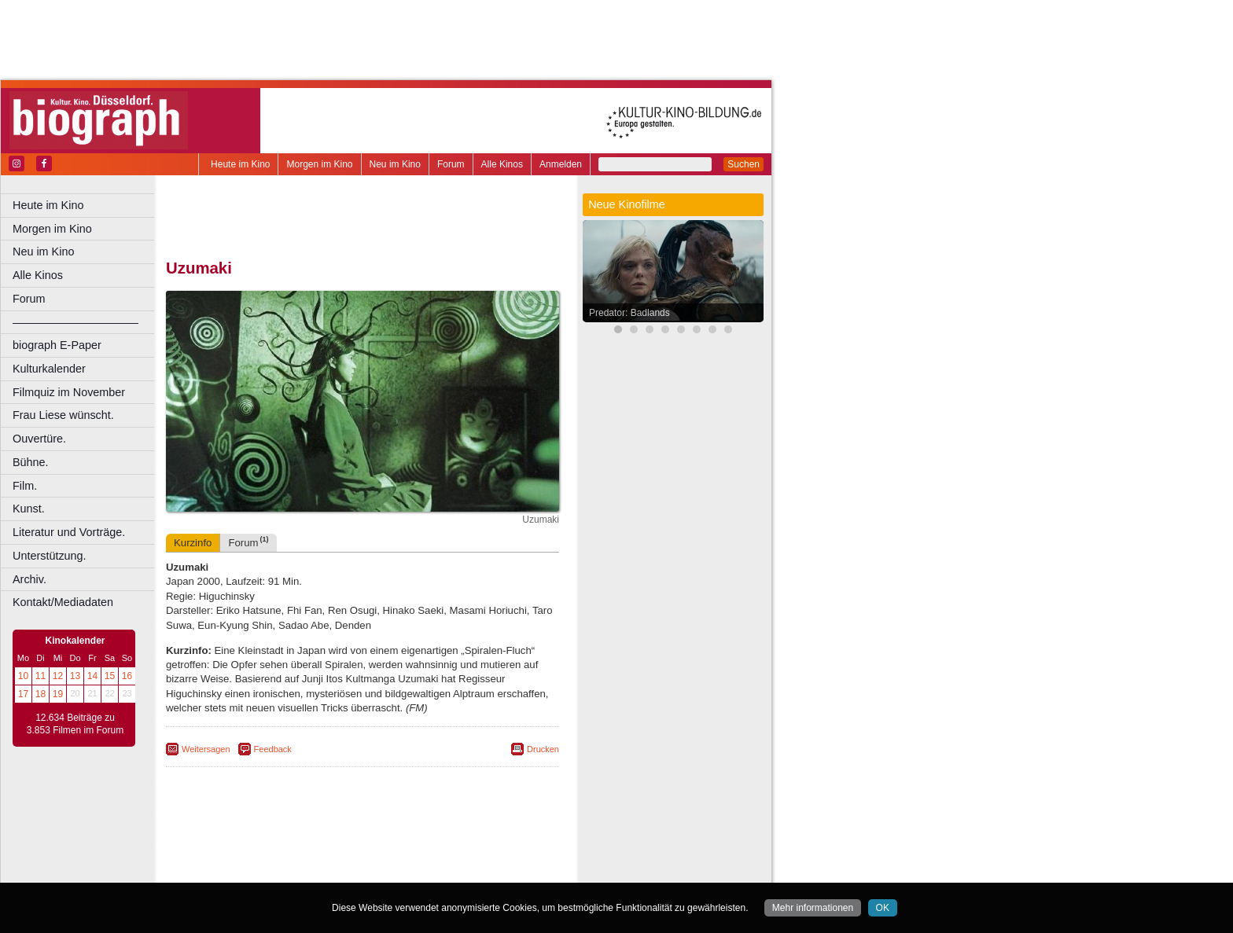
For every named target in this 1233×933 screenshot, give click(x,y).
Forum (451, 164)
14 (92, 675)
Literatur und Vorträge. (69, 532)
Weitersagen (206, 749)
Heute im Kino (240, 164)
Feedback (273, 749)
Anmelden (560, 164)
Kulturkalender (49, 368)
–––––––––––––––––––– (75, 322)
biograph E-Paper (57, 345)
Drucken (543, 749)
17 (23, 694)
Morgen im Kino (319, 164)
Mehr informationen (812, 907)
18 (40, 694)
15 (110, 675)
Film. (25, 485)
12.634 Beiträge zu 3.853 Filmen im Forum (75, 724)
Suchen (743, 164)
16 (127, 675)
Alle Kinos (502, 164)
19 (58, 694)
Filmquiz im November (69, 392)
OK (882, 907)
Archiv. (29, 579)
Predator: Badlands (629, 312)
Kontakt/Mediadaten (63, 602)
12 (58, 675)
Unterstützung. (49, 555)
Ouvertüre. (39, 438)
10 (23, 675)
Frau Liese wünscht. (63, 415)
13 (75, 675)
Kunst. (29, 508)
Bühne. (31, 462)
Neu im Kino (395, 164)
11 (40, 675)
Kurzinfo (193, 543)
